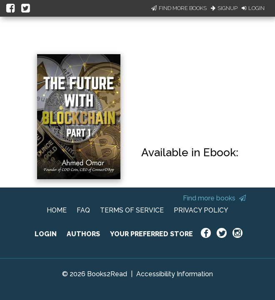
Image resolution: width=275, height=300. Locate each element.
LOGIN (46, 234)
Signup (224, 8)
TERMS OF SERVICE (132, 210)
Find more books (214, 198)
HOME (57, 210)
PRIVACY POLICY (201, 210)
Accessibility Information (174, 274)
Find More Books (179, 8)
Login (253, 8)
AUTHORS (83, 234)
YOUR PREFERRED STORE (151, 234)
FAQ (83, 210)
